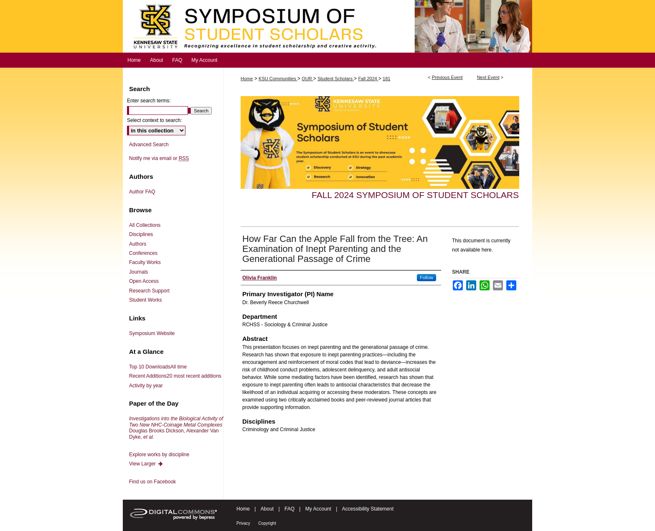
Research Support (149, 291)
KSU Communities (278, 78)
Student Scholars (335, 78)
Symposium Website (152, 333)
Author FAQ (142, 192)
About (267, 509)
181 (386, 78)
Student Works (145, 300)
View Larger (146, 464)
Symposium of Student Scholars (327, 26)
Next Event (488, 77)
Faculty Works (145, 262)
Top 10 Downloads (158, 367)
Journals (138, 272)
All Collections (144, 225)
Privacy (243, 523)
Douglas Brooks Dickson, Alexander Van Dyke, (176, 428)
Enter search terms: (149, 101)
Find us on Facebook (152, 482)
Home (247, 78)
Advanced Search (149, 144)
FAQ (289, 509)
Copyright (267, 523)
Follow (426, 277)
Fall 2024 (368, 78)
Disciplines (141, 234)
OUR (307, 78)
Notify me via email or (159, 158)
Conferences (143, 253)
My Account (318, 509)
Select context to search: (154, 120)
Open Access (144, 281)
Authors (137, 244)
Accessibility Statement (368, 509)
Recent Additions (175, 376)
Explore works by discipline (159, 454)
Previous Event (447, 77)
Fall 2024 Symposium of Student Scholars (415, 195)
